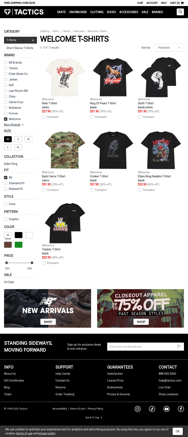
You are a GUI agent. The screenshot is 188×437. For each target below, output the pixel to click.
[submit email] (179, 345)
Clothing (96, 12)
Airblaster (15, 107)
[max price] (32, 268)
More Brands (14, 124)
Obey (12, 96)
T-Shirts (20, 40)
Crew (10, 204)
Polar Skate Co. (18, 73)
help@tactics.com (170, 380)
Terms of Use (77, 408)
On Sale (9, 282)
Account (152, 3)
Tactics (23, 12)
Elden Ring (10, 163)
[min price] (10, 268)
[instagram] (138, 409)
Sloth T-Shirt (161, 83)
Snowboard (78, 12)
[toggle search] (180, 11)
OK (178, 431)
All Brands (15, 62)
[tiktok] (152, 409)
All (8, 177)
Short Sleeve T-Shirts (19, 48)
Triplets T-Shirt (65, 229)
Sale (145, 12)
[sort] (169, 48)
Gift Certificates (14, 380)
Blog (7, 387)
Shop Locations (168, 394)
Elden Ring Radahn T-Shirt (161, 156)
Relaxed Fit (13, 188)
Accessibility (60, 408)
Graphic (14, 219)
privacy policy (47, 433)
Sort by (145, 47)
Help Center (63, 373)
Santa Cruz (16, 102)
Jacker (13, 79)
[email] (145, 347)
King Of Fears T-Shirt (113, 83)
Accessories (128, 12)
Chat (140, 3)
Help (164, 3)
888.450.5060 (167, 373)
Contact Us (62, 380)
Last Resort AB (18, 90)
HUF (11, 85)
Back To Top (94, 417)
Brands (157, 12)
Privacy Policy (95, 408)
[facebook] (181, 409)
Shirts (56, 31)
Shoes (111, 12)
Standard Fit (14, 183)
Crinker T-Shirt (113, 156)
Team (8, 394)
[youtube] (167, 409)
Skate (61, 12)
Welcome (12, 119)
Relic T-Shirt (65, 83)
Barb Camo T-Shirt (65, 156)
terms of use (24, 433)
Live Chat (164, 387)
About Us (10, 373)
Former (13, 113)
